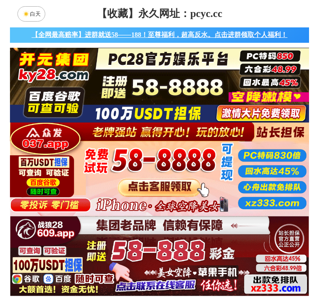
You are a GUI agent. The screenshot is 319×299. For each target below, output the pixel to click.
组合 (81, 271)
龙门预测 (230, 227)
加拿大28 (81, 205)
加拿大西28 (133, 205)
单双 (238, 271)
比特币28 (238, 205)
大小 (186, 271)
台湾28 (185, 205)
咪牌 (217, 168)
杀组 (133, 271)
